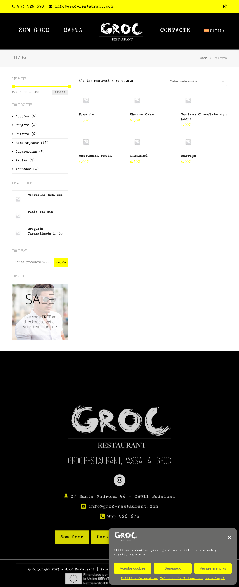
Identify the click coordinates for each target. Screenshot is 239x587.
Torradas (23, 169)
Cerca (61, 262)
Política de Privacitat (181, 578)
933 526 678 (30, 6)
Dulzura (22, 134)
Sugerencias (26, 151)
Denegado (172, 568)
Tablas (21, 160)
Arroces (22, 116)
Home (204, 58)
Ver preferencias (213, 568)
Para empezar (27, 143)
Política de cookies (139, 578)
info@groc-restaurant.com (84, 6)
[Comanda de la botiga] (197, 81)
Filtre (60, 92)
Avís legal (215, 578)
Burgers (22, 125)
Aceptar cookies (133, 568)
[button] (229, 537)
